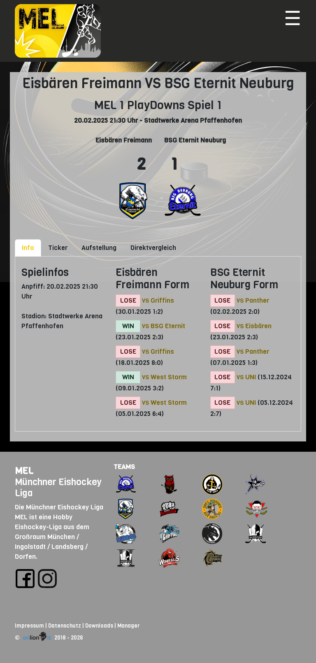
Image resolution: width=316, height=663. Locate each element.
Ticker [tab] (57, 247)
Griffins (162, 300)
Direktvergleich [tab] (153, 247)
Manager (128, 625)
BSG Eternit (168, 326)
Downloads (99, 625)
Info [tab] (28, 247)
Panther (257, 300)
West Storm (169, 377)
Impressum (29, 625)
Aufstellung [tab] (98, 247)
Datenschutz (64, 625)
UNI (250, 377)
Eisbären (258, 326)
